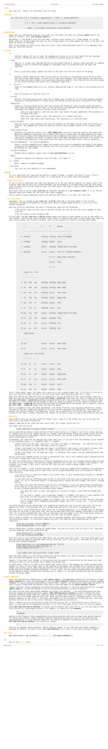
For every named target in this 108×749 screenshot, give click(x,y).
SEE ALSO (8, 731)
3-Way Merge (12, 482)
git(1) (22, 741)
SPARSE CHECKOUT (11, 666)
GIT (5, 738)
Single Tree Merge (15, 204)
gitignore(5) (46, 734)
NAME (6, 8)
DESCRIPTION (9, 36)
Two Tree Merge (13, 225)
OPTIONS (7, 57)
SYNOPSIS (8, 16)
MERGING (7, 195)
